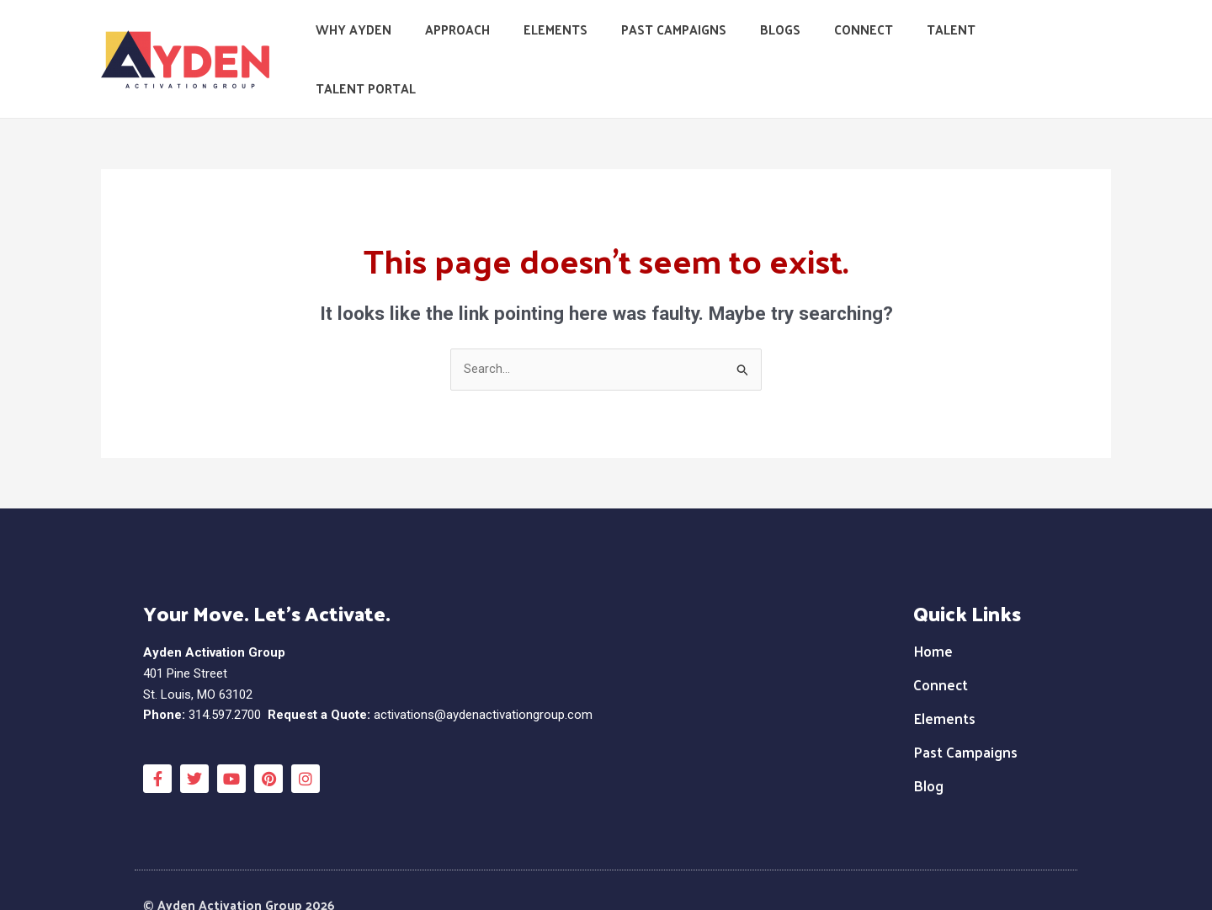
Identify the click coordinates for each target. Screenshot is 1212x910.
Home (933, 617)
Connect (869, 41)
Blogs (794, 41)
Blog (928, 751)
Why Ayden (401, 41)
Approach (497, 41)
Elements (587, 41)
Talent (948, 41)
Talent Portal (1048, 41)
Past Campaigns (696, 41)
